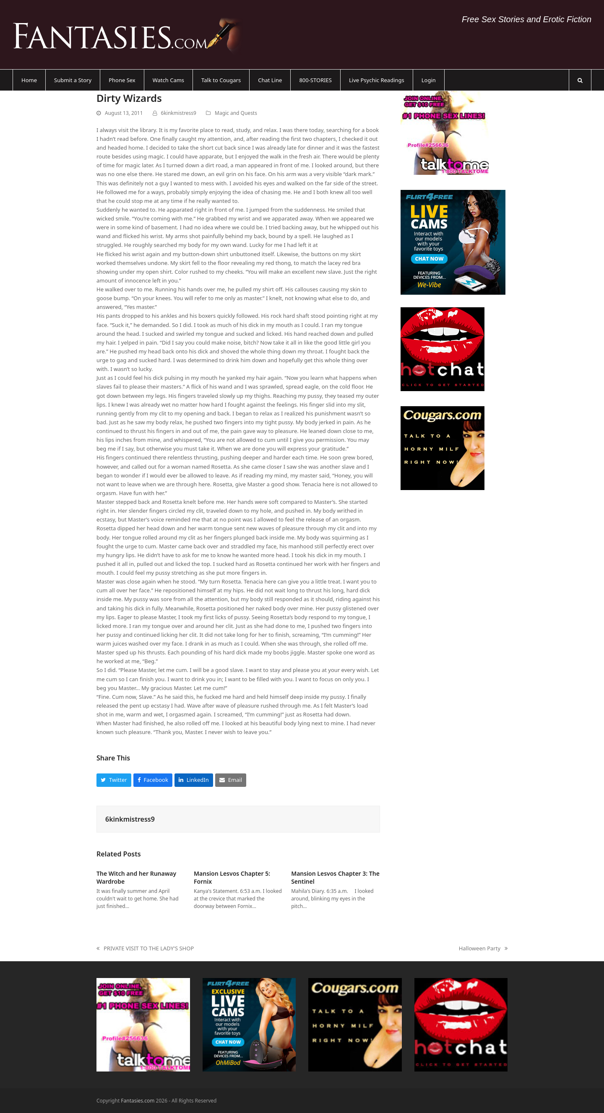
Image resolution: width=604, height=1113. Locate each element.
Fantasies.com (137, 1100)
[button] (580, 80)
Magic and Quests (236, 113)
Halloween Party (483, 948)
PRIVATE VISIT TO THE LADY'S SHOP (145, 948)
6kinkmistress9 (178, 113)
